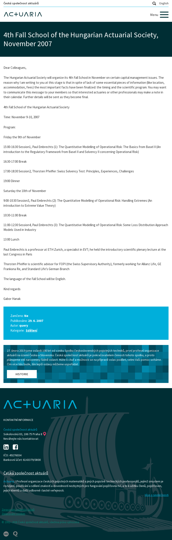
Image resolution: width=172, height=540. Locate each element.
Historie (22, 374)
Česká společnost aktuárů (21, 3)
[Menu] (159, 14)
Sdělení (31, 330)
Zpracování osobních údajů (18, 510)
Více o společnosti (157, 495)
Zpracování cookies (13, 514)
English (164, 3)
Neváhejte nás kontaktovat (20, 439)
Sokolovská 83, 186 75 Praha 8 (24, 434)
